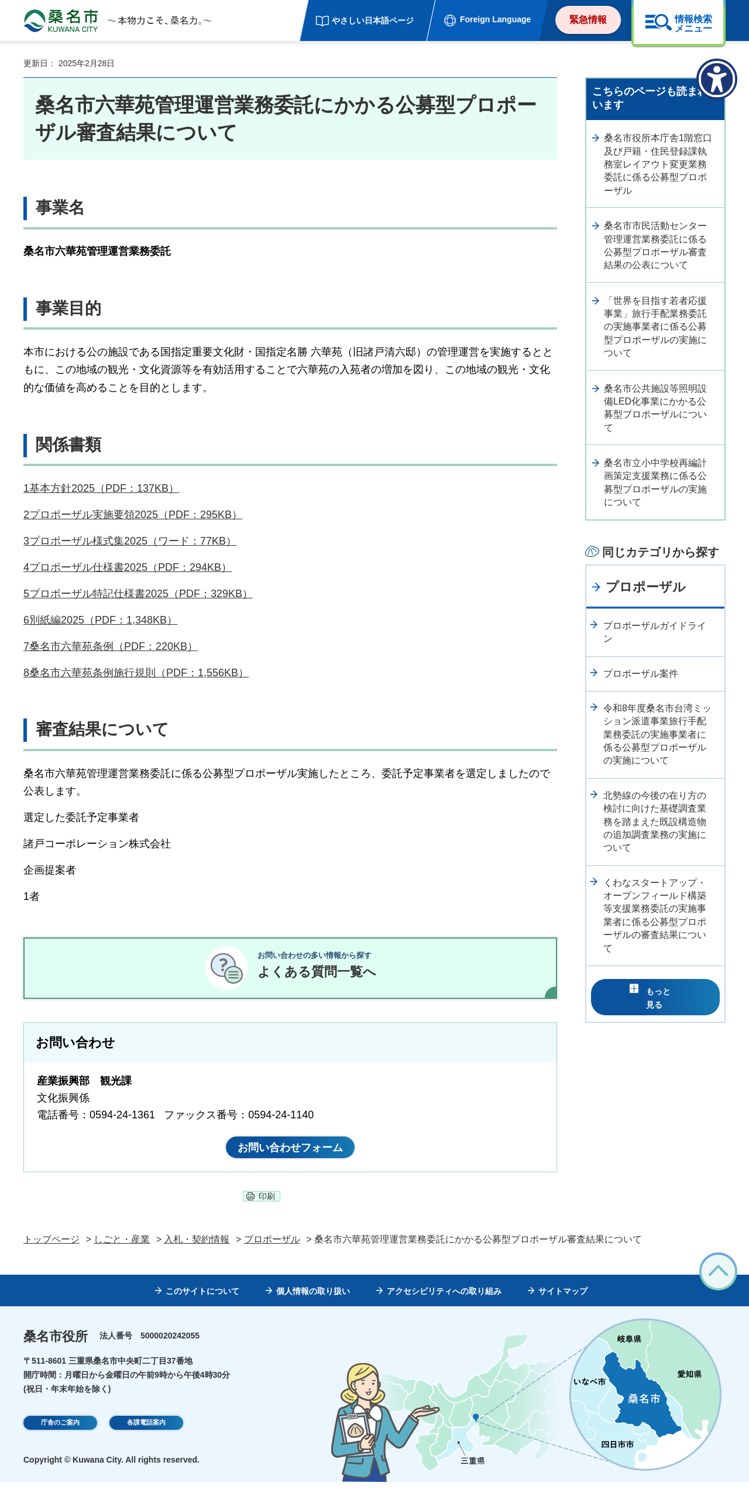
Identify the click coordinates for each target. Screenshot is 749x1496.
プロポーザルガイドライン (654, 632)
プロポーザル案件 (640, 674)
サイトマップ (562, 1305)
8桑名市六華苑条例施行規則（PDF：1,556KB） (136, 673)
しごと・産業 (122, 1253)
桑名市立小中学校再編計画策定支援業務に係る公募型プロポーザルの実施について (655, 482)
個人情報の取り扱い (313, 1305)
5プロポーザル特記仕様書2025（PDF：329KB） (138, 594)
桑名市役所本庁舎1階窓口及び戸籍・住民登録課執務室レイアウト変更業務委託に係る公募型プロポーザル (658, 164)
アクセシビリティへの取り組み (444, 1305)
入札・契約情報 (196, 1253)
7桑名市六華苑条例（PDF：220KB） (110, 646)
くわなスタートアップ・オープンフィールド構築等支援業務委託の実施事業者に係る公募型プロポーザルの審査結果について (654, 915)
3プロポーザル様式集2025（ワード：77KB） (129, 541)
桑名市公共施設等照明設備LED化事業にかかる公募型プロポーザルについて (655, 408)
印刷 (267, 1210)
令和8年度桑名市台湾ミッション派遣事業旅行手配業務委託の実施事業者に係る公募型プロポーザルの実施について (657, 734)
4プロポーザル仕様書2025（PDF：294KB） (127, 567)
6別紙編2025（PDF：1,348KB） (100, 620)
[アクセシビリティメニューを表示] (716, 79)
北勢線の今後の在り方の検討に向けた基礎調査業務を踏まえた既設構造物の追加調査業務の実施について (654, 821)
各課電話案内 (146, 1438)
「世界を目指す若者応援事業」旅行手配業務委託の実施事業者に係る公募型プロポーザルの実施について (655, 327)
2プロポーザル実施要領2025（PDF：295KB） (132, 515)
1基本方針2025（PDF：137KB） (101, 488)
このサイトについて (202, 1305)
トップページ (51, 1253)
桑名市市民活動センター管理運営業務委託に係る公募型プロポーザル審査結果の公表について (655, 245)
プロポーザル (646, 587)
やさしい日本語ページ (373, 20)
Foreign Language (495, 19)
